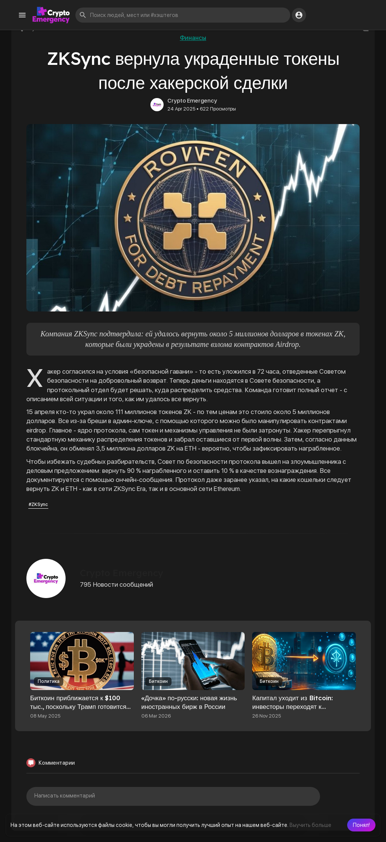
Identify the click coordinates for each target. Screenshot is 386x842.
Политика (49, 681)
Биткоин (158, 681)
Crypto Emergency (192, 100)
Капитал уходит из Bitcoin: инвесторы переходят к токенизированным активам (293, 706)
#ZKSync (38, 504)
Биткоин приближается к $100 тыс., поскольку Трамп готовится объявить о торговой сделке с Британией (78, 711)
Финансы (193, 37)
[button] (361, 825)
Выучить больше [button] (310, 825)
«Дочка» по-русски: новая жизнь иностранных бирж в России (189, 702)
